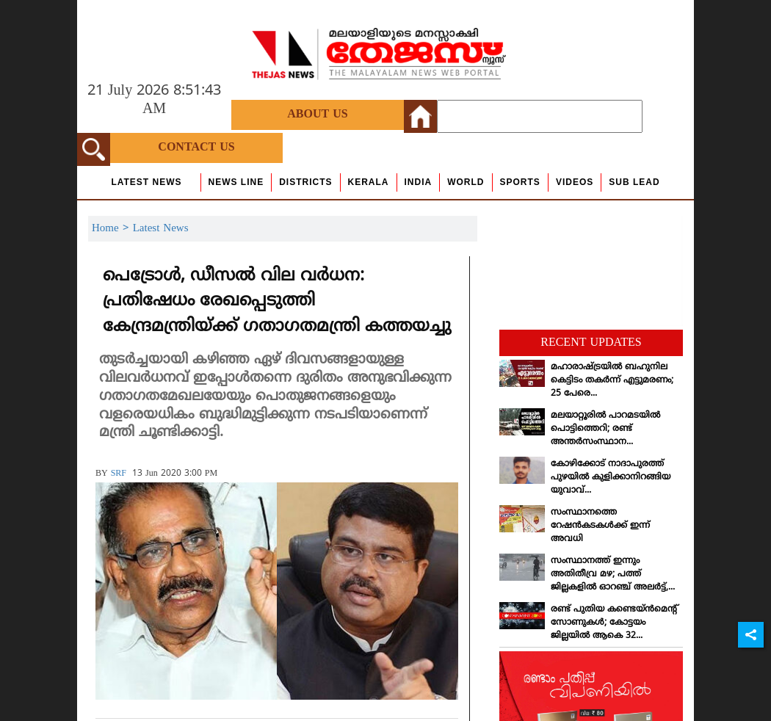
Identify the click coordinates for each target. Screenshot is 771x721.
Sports (520, 182)
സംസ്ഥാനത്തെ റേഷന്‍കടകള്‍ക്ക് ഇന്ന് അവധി (600, 526)
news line (236, 182)
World (465, 182)
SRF (118, 473)
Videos (574, 182)
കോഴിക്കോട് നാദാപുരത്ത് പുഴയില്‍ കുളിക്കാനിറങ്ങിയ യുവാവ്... (610, 477)
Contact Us (196, 147)
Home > (112, 229)
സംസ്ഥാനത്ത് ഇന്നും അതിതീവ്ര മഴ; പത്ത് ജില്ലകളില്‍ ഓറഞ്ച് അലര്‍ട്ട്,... (613, 574)
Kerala (368, 182)
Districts (305, 182)
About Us (317, 114)
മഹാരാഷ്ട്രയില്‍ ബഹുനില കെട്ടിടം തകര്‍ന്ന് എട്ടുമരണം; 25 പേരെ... (612, 380)
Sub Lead (634, 182)
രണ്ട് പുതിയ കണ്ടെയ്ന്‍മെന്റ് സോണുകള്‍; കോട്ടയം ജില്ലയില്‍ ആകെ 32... (614, 623)
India (418, 182)
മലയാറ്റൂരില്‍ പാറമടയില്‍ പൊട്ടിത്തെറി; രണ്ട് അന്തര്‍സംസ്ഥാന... (605, 429)
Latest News (146, 182)
